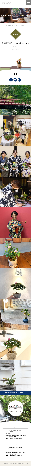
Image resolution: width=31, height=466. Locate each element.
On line (25, 392)
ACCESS (21, 392)
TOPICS (17, 392)
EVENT (13, 392)
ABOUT (9, 392)
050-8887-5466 (12, 436)
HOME (6, 392)
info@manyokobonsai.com (16, 438)
